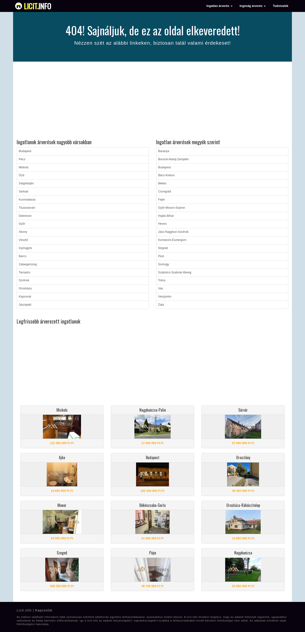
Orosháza (25, 288)
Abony (23, 232)
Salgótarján (26, 183)
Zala (161, 304)
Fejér (161, 199)
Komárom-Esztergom (172, 240)
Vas (160, 288)
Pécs (22, 159)
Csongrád (164, 191)
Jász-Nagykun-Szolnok (173, 232)
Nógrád (163, 248)
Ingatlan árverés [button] (219, 6)
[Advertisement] (152, 101)
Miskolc (24, 167)
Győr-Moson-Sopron (171, 207)
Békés (162, 183)
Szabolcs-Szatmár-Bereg (174, 272)
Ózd (21, 175)
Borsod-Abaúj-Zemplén (173, 159)
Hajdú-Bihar (166, 216)
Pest (161, 256)
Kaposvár (25, 296)
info (37, 5)
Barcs (22, 256)
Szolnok (24, 280)
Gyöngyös (25, 248)
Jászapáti (25, 304)
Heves (162, 223)
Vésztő (23, 240)
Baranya (163, 151)
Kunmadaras (27, 199)
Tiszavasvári (27, 207)
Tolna (161, 280)
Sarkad (23, 191)
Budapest (25, 151)
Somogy (163, 264)
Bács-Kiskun (166, 175)
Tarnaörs (24, 272)
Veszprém (165, 296)
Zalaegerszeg (28, 264)
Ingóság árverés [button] (253, 6)
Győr (22, 223)
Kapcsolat (43, 610)
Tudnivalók (280, 6)
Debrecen (25, 216)
